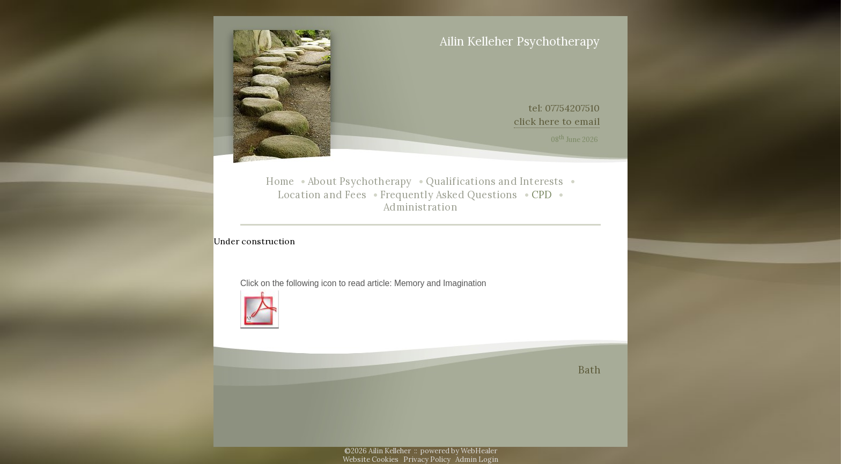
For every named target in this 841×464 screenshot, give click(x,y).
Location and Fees (322, 195)
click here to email (557, 121)
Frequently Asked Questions (449, 195)
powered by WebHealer (458, 450)
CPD (542, 195)
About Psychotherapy (359, 181)
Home (280, 181)
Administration (420, 207)
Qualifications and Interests (495, 181)
